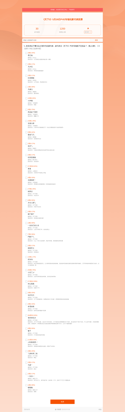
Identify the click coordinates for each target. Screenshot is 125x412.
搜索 (96, 40)
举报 (100, 409)
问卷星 (59, 409)
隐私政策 (27, 409)
